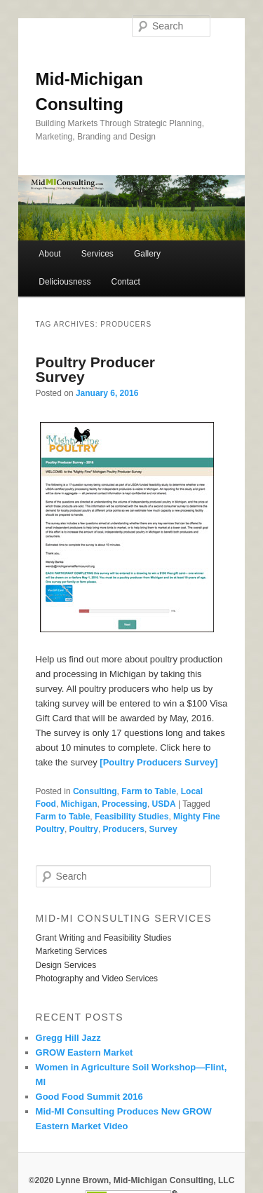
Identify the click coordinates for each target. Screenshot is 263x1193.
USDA (164, 804)
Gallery (147, 254)
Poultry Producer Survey (95, 369)
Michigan (79, 804)
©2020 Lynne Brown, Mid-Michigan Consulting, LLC (132, 1180)
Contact (125, 282)
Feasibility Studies (131, 817)
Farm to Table (148, 791)
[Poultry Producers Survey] (158, 762)
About (49, 254)
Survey (163, 829)
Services (97, 254)
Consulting (95, 791)
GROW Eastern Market (84, 1052)
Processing (124, 804)
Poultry (83, 829)
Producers (123, 829)
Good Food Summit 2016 (89, 1096)
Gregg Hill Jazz (68, 1037)
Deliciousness (64, 282)
